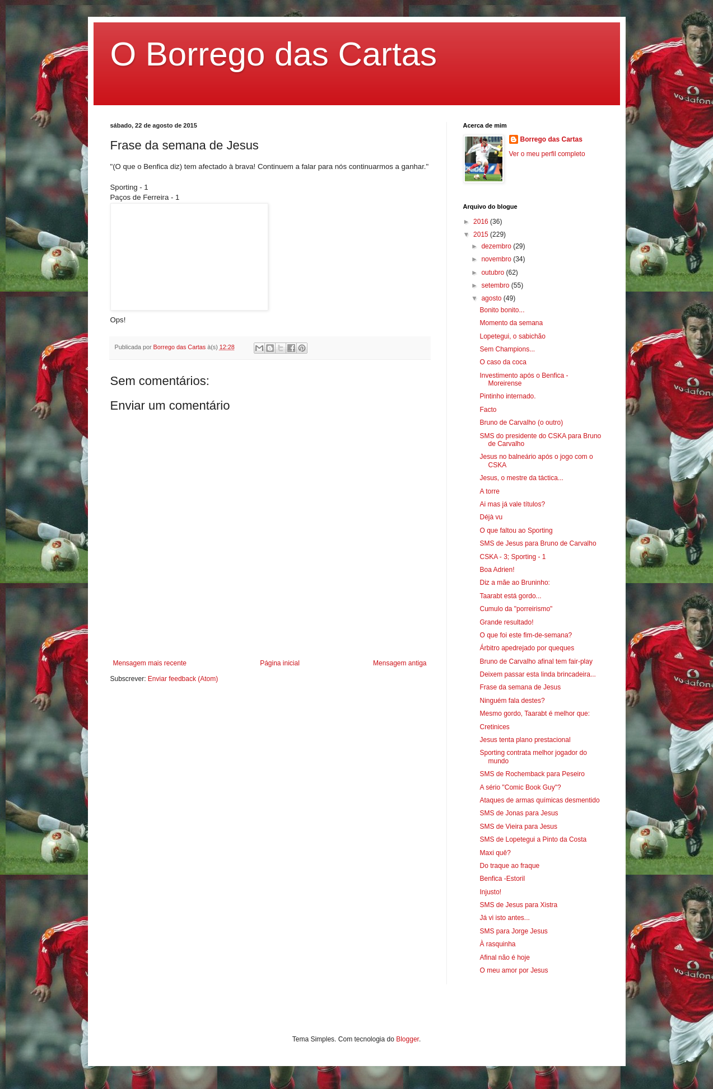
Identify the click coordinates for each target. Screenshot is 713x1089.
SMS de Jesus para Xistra (518, 905)
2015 (481, 234)
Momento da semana (511, 323)
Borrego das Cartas (551, 139)
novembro (497, 259)
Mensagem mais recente (150, 663)
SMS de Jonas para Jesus (518, 813)
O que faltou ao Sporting (515, 530)
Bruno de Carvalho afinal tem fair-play (535, 661)
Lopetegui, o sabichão (512, 336)
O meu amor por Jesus (513, 970)
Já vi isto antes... (504, 918)
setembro (496, 285)
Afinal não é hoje (504, 957)
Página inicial (280, 663)
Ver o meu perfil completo (547, 154)
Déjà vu (490, 517)
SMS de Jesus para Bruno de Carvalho (537, 543)
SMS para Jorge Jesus (513, 931)
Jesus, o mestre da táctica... (521, 478)
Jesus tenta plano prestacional (524, 740)
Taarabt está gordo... (510, 596)
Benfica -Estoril (502, 879)
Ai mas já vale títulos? (512, 504)
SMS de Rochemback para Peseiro (531, 774)
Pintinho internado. (507, 396)
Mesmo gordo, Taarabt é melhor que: (534, 713)
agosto (492, 298)
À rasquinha (497, 944)
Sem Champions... (507, 349)
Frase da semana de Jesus (520, 687)
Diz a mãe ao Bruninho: (514, 582)
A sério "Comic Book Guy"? (520, 787)
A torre (489, 491)
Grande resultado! (506, 622)
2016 (481, 222)
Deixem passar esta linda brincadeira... (537, 674)
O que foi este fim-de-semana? (525, 635)
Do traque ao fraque (509, 866)
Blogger (407, 1039)
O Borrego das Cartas (273, 54)
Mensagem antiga (399, 663)
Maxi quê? (494, 853)
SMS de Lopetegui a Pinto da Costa (532, 839)
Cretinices (494, 727)
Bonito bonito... (501, 310)
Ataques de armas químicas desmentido (539, 800)
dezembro (497, 246)
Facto (487, 410)
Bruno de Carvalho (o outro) (521, 422)
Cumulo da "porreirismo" (515, 609)
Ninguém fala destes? (511, 701)
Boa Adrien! (496, 570)
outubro (493, 272)
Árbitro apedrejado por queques (526, 648)
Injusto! (490, 892)
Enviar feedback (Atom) (183, 679)
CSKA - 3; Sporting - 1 (512, 557)
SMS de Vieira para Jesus (518, 826)
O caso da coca (502, 362)
